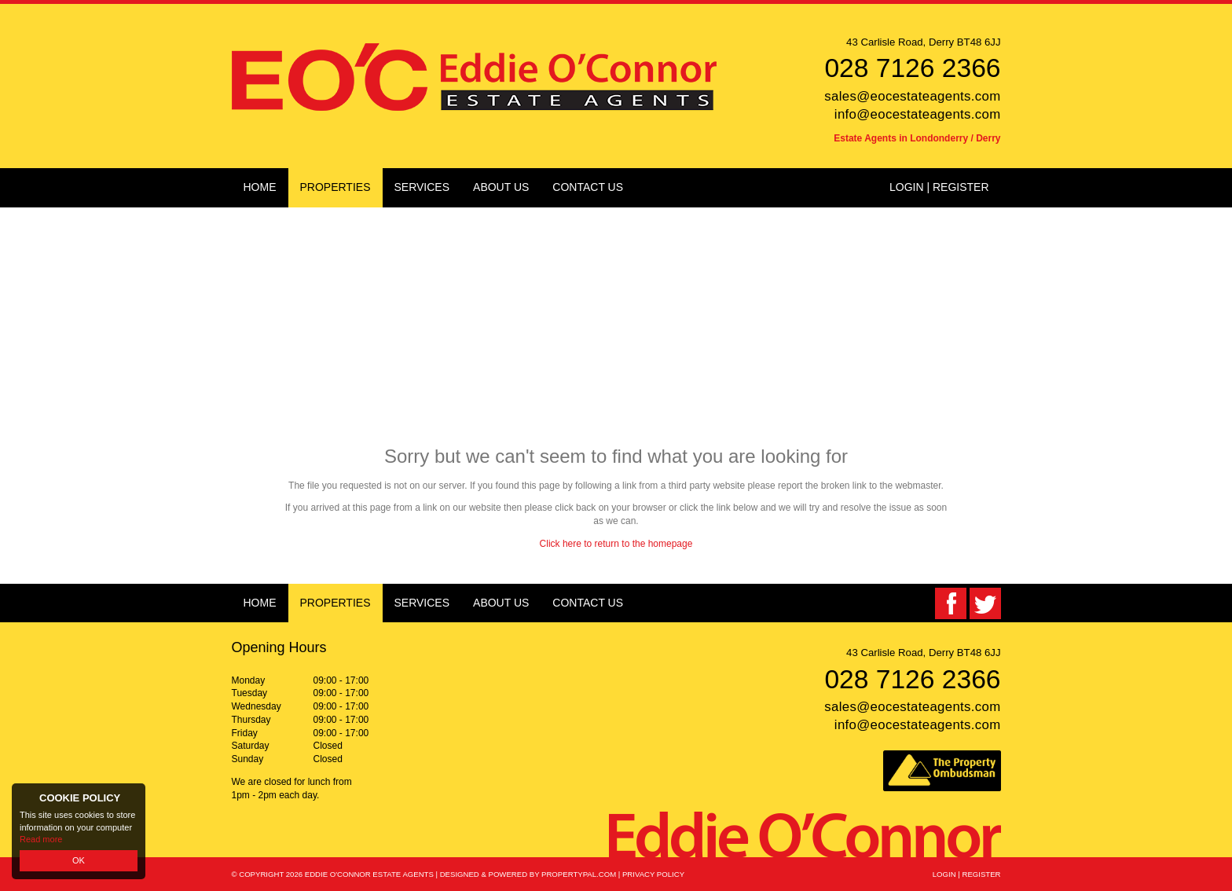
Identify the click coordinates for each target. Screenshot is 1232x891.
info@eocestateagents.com (917, 114)
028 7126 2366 (912, 67)
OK (78, 860)
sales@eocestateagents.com (912, 96)
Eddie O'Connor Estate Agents (369, 874)
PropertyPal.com (578, 874)
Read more (41, 839)
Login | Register (939, 187)
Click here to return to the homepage (616, 543)
